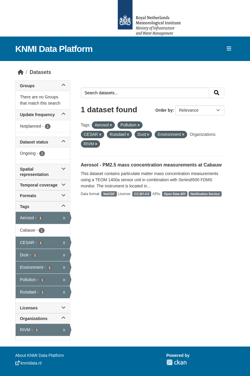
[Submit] (216, 93)
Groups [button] (42, 85)
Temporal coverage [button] (42, 185)
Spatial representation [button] (42, 171)
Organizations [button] (42, 318)
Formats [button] (42, 195)
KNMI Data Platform (54, 49)
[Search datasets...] (145, 93)
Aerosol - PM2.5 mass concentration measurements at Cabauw (151, 164)
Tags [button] (42, 206)
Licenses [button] (42, 308)
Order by (164, 110)
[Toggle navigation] (229, 48)
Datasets (40, 72)
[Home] (21, 72)
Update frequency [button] (42, 114)
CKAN (176, 362)
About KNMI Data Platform (39, 355)
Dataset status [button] (42, 142)
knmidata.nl (28, 363)
